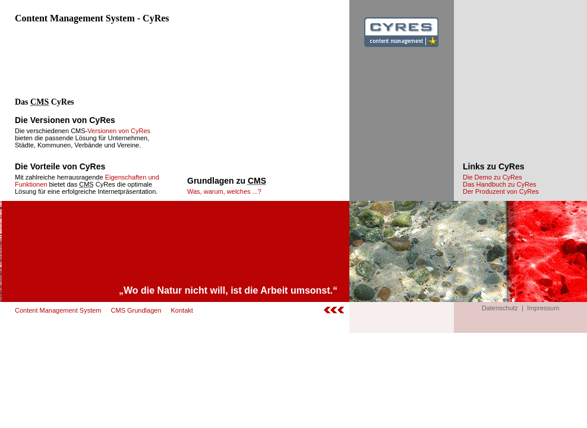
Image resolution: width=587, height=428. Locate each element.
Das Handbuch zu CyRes (499, 184)
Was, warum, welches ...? (224, 191)
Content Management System (58, 310)
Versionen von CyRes (118, 130)
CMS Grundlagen (136, 310)
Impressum (543, 307)
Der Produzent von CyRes (501, 191)
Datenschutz (500, 307)
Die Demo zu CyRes (492, 177)
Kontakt (182, 310)
